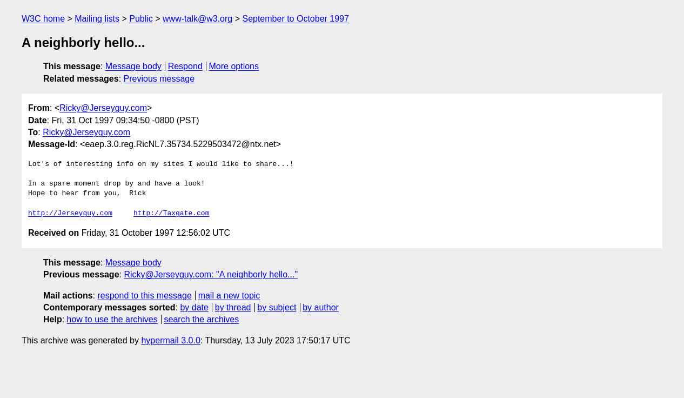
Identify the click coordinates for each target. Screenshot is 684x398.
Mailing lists (97, 18)
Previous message (159, 78)
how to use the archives (112, 319)
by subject (276, 307)
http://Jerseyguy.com (70, 213)
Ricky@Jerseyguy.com (103, 107)
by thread (233, 307)
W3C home (43, 18)
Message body (133, 66)
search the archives (201, 319)
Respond (185, 66)
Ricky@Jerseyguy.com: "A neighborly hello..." (211, 274)
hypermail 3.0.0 (170, 340)
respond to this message (144, 295)
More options (234, 66)
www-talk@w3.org (197, 18)
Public (141, 18)
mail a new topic (229, 295)
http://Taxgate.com (171, 213)
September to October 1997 (295, 18)
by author (321, 307)
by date (194, 307)
